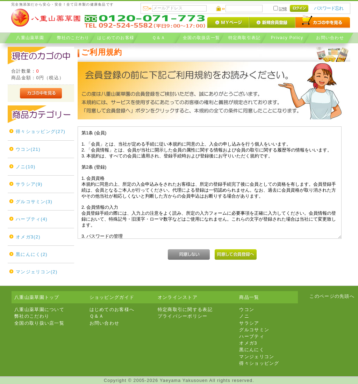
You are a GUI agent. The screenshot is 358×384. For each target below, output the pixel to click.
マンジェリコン (256, 356)
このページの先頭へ (332, 296)
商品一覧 (249, 297)
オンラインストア (178, 297)
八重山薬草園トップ (36, 297)
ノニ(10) (25, 166)
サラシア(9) (29, 184)
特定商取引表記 (244, 37)
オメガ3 (248, 343)
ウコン (246, 309)
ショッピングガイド (112, 297)
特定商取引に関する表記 (185, 309)
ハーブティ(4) (32, 219)
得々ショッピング (259, 363)
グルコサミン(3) (34, 201)
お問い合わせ (330, 37)
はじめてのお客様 (115, 37)
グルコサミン (254, 329)
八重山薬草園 (30, 37)
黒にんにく (251, 349)
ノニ (244, 316)
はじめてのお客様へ (112, 309)
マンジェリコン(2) (36, 271)
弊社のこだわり (73, 37)
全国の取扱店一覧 (201, 37)
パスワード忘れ (328, 8)
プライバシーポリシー (183, 316)
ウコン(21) (28, 149)
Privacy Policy (287, 37)
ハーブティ (251, 336)
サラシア (249, 323)
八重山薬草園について (39, 309)
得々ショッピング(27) (40, 131)
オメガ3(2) (28, 236)
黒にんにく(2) (32, 254)
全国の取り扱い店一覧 (39, 323)
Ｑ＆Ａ (158, 37)
